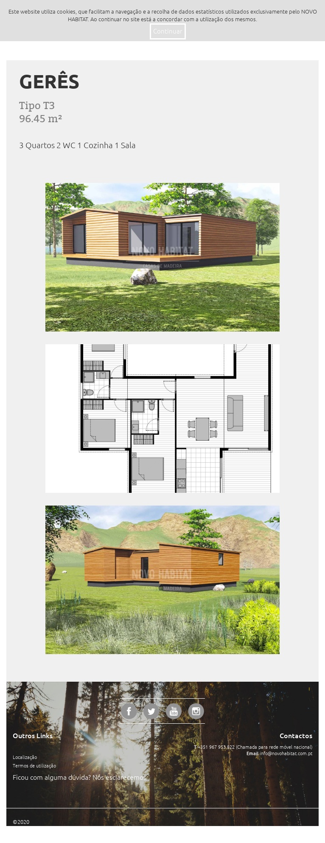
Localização (25, 757)
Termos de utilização (34, 765)
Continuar (167, 31)
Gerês (49, 81)
